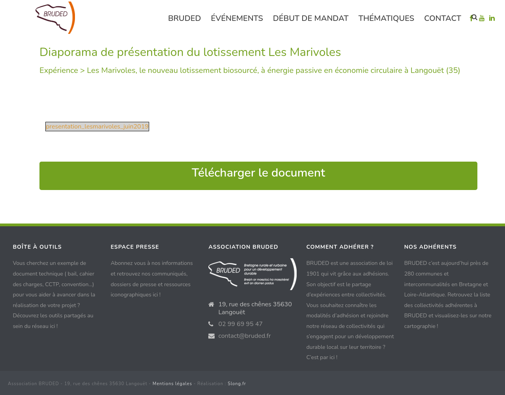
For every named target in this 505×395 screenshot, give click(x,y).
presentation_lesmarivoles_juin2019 (97, 126)
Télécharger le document (258, 173)
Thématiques (386, 18)
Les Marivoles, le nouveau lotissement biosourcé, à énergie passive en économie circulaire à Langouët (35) (273, 70)
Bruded (184, 18)
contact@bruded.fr (244, 335)
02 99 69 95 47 (240, 324)
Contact (442, 18)
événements (237, 18)
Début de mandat (311, 18)
